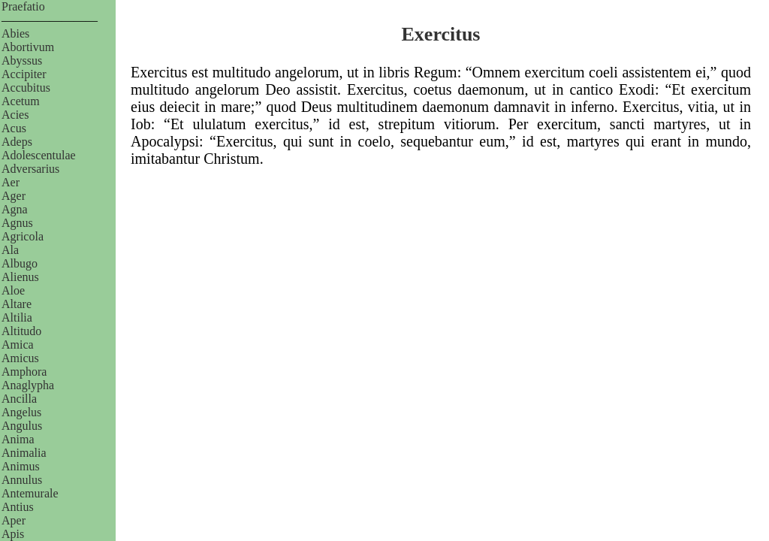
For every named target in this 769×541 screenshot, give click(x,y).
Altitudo (21, 331)
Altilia (17, 317)
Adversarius (30, 168)
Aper (14, 520)
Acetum (21, 101)
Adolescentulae (39, 155)
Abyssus (22, 60)
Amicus (20, 358)
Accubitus (26, 87)
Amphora (24, 371)
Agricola (23, 236)
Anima (18, 439)
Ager (14, 195)
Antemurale (30, 493)
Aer (11, 182)
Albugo (20, 263)
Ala (10, 249)
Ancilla (19, 398)
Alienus (20, 276)
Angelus (21, 412)
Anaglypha (28, 385)
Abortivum (28, 47)
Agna (15, 209)
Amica (18, 344)
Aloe (13, 290)
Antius (18, 506)
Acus (14, 128)
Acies (15, 114)
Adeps (17, 141)
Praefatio (23, 6)
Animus (21, 466)
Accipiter (24, 74)
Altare (17, 304)
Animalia (24, 452)
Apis (13, 533)
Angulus (22, 425)
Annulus (22, 479)
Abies (15, 33)
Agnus (17, 222)
